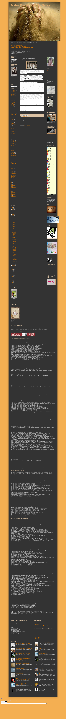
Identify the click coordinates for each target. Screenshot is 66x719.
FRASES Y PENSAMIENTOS (13, 131)
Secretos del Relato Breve (14, 248)
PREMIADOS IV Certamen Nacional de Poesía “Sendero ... (14, 255)
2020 (12, 275)
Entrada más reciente (23, 123)
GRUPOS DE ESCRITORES (13, 134)
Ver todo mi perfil (49, 75)
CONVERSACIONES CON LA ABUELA (13, 103)
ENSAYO (12, 112)
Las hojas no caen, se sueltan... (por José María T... (14, 241)
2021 (12, 276)
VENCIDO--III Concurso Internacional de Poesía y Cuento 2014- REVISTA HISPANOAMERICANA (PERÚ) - (23, 679)
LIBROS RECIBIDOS (13, 144)
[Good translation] (2, 702)
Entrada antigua (41, 123)
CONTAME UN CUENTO (13, 100)
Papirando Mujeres (37, 637)
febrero (13, 210)
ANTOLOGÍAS (13, 90)
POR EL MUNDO (13, 169)
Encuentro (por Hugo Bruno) (14, 231)
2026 (12, 282)
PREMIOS (12, 171)
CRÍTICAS (12, 104)
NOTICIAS (12, 152)
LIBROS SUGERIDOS (13, 145)
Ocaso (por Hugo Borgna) (14, 237)
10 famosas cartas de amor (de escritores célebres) (23, 663)
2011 (12, 207)
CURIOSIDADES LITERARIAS (13, 107)
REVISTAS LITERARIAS (13, 179)
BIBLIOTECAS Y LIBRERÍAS (13, 92)
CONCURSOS (13, 97)
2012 (12, 208)
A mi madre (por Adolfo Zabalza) (14, 222)
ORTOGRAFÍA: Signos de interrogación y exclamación (23, 688)
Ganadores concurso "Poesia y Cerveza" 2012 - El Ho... (13, 227)
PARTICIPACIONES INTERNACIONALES (13, 162)
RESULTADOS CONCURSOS (13, 177)
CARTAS (12, 94)
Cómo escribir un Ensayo (14, 233)
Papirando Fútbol (37, 638)
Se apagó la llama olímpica (13, 235)
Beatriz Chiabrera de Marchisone (31, 5)
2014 (12, 268)
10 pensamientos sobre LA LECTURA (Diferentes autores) (24, 648)
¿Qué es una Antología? (14, 219)
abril (13, 213)
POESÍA (12, 165)
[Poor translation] (5, 702)
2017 (12, 271)
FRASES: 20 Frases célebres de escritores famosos (23, 643)
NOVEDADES (13, 153)
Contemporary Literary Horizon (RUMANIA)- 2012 (41, 625)
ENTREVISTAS (13, 113)
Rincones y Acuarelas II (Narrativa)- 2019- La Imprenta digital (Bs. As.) (22, 49)
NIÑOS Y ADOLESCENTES (13, 150)
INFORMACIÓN (25, 116)
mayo (13, 214)
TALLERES (12, 198)
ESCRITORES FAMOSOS (13, 116)
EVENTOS (12, 120)
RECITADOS (13, 175)
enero (13, 209)
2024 (12, 280)
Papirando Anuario (37, 636)
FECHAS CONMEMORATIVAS (13, 124)
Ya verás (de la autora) (14, 224)
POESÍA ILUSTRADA (13, 166)
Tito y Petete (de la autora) (19, 673)
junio (13, 215)
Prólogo (12, 172)
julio (13, 216)
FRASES (12, 129)
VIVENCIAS (13, 203)
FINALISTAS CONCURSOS (13, 128)
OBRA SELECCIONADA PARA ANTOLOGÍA (14, 155)
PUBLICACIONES (13, 173)
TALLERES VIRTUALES (13, 199)
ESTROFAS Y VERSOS (13, 119)
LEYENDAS (13, 140)
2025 (12, 281)
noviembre (13, 264)
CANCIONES (13, 93)
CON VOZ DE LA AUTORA (13, 95)
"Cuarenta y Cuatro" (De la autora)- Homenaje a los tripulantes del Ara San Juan (23, 684)
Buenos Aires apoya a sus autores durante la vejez (14, 251)
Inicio (32, 123)
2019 (12, 274)
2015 (12, 269)
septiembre (14, 261)
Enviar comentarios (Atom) (27, 125)
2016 (12, 270)
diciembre (13, 265)
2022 (12, 277)
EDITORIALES (13, 111)
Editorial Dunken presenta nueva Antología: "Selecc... (14, 245)
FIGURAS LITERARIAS (13, 126)
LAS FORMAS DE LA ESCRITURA (13, 138)
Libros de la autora (13, 141)
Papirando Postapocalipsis (38, 635)
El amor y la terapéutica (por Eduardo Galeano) (14, 259)
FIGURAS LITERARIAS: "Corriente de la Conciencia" (23, 653)
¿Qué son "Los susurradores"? (20, 668)
